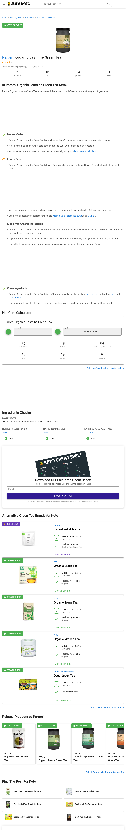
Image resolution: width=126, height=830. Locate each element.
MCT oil (91, 215)
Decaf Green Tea (64, 675)
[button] (92, 332)
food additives (16, 297)
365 (55, 562)
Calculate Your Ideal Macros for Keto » (105, 368)
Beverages (30, 18)
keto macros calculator (85, 151)
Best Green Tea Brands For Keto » (107, 707)
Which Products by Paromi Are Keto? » (105, 772)
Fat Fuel (58, 525)
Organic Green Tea (65, 566)
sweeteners (91, 294)
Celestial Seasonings (65, 671)
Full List (7, 432)
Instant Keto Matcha (67, 529)
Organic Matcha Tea (67, 639)
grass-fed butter (74, 215)
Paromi (8, 57)
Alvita (57, 598)
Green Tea (51, 18)
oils (113, 294)
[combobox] (77, 4)
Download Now (63, 496)
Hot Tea (40, 18)
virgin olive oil (59, 215)
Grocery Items (16, 18)
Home (5, 18)
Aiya (56, 635)
